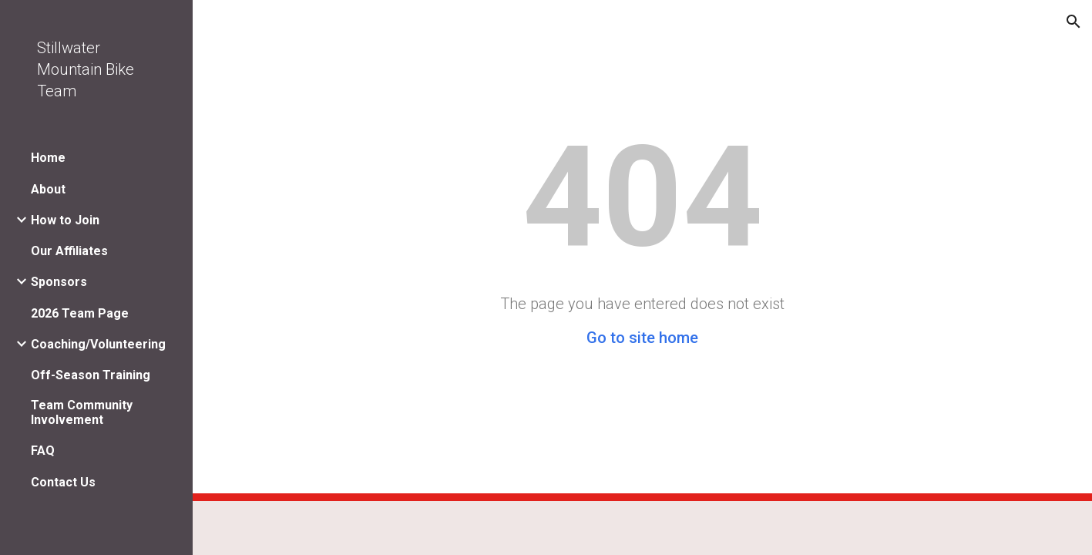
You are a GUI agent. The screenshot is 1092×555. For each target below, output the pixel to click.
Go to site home (642, 337)
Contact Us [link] (63, 482)
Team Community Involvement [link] (82, 412)
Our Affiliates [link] (69, 251)
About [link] (48, 189)
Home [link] (48, 157)
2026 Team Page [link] (80, 313)
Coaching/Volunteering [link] (98, 344)
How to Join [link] (65, 220)
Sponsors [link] (59, 281)
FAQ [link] (43, 450)
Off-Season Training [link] (90, 375)
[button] (1073, 21)
